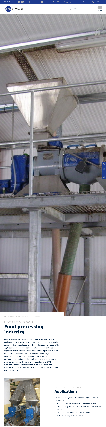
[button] (100, 9)
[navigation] (84, 2)
